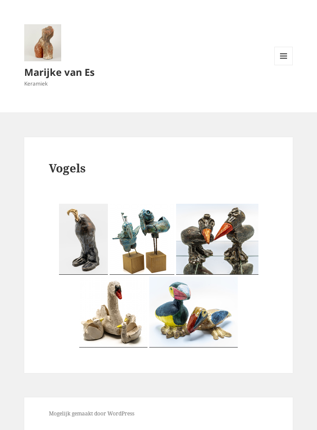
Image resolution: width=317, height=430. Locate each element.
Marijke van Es (59, 72)
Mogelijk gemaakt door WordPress (91, 413)
